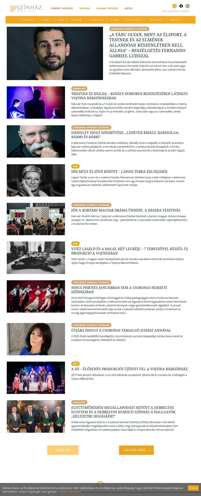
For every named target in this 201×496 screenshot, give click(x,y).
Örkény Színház (62, 8)
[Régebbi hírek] (136, 450)
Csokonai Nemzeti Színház (129, 28)
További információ (69, 491)
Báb (61, 20)
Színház (26, 20)
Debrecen (79, 88)
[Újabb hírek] (63, 450)
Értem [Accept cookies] (193, 488)
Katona (85, 8)
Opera (76, 20)
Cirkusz (96, 20)
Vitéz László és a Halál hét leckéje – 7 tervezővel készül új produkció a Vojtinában (129, 250)
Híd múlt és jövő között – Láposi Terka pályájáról (119, 171)
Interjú (156, 20)
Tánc (46, 20)
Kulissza (134, 20)
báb (75, 166)
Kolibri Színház (107, 8)
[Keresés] (174, 6)
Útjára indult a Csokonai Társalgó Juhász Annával (121, 330)
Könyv (176, 20)
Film (115, 20)
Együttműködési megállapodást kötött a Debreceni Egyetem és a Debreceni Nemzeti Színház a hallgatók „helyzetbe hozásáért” (123, 411)
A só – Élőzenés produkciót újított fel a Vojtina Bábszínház (129, 368)
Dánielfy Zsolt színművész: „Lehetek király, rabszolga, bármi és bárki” (125, 134)
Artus (129, 8)
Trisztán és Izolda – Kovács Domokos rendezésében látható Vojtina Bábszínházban (129, 95)
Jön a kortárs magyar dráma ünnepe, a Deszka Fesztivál (126, 210)
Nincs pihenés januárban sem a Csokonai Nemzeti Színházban (119, 289)
